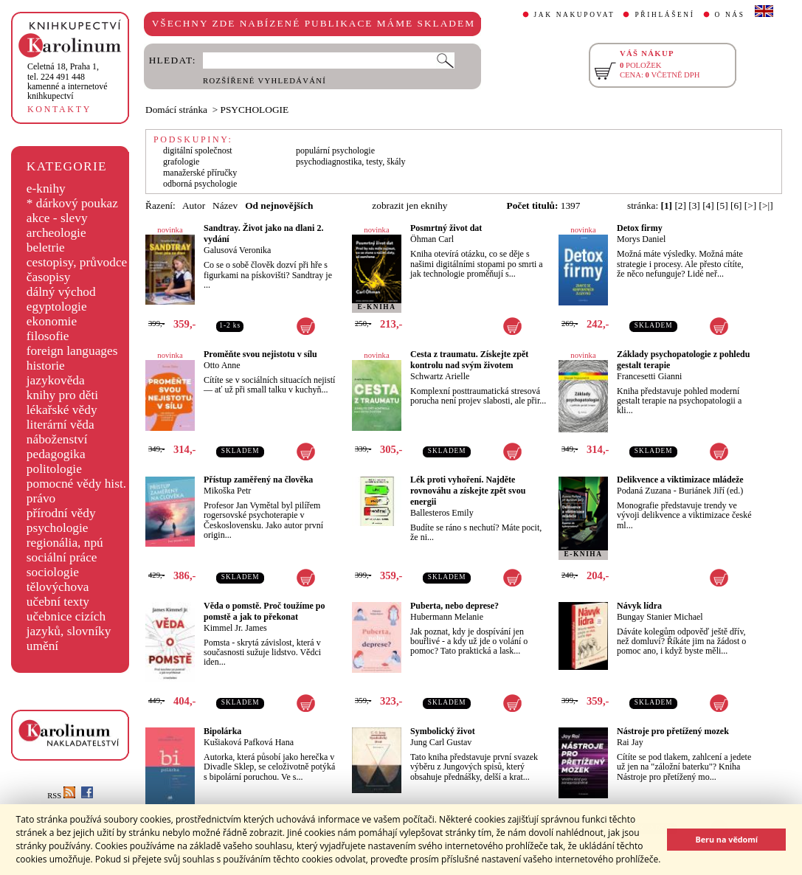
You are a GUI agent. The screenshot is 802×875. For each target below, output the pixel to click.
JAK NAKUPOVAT (574, 14)
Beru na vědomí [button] (726, 839)
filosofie (48, 336)
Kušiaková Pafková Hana (249, 742)
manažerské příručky (200, 172)
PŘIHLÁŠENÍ (664, 14)
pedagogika (56, 454)
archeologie (56, 233)
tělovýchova (58, 587)
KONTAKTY (59, 109)
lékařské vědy (62, 410)
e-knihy (46, 188)
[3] (694, 205)
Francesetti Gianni (649, 376)
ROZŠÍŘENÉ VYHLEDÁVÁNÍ (264, 81)
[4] (708, 205)
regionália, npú (65, 543)
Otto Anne (222, 365)
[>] (750, 205)
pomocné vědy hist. (76, 484)
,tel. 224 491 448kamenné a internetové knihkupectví (67, 81)
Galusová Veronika (237, 250)
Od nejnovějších (279, 205)
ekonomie (52, 321)
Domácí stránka (176, 109)
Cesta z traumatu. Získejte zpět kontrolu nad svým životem (469, 359)
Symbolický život (442, 731)
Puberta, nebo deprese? (454, 606)
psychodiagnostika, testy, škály (351, 161)
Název (225, 205)
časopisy (49, 277)
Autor (193, 205)
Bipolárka (222, 731)
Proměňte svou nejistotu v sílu (260, 354)
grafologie (181, 161)
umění (42, 646)
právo (41, 498)
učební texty (58, 602)
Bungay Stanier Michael (660, 617)
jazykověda (56, 380)
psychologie (58, 528)
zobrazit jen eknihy (409, 205)
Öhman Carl (432, 239)
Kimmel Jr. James (235, 628)
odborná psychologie (200, 184)
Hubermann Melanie (446, 617)
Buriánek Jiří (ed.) (711, 490)
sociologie (53, 572)
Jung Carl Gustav (440, 742)
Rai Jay (630, 742)
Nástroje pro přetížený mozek (673, 731)
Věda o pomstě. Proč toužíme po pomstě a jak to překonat (264, 611)
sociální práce (62, 557)
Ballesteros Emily (442, 513)
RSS (61, 796)
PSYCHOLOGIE (255, 109)
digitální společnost (197, 150)
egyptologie (57, 307)
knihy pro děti (62, 395)
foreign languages (72, 351)
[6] (736, 205)
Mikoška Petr (227, 490)
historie (46, 366)
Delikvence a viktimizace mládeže (680, 479)
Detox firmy (640, 228)
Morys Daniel (641, 239)
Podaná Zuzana (644, 490)
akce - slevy (57, 218)
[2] (680, 205)
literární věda (60, 425)
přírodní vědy (61, 513)
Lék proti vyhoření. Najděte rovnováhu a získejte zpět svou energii (467, 490)
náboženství (57, 439)
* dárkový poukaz (72, 203)
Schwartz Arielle (439, 376)
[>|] (766, 205)
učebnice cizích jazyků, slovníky (69, 623)
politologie (54, 469)
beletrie (46, 248)
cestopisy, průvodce (77, 262)
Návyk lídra (639, 606)
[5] (722, 205)
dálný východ (61, 292)
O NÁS (730, 14)
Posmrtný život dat (446, 228)
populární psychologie (335, 150)
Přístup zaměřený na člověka (258, 479)
